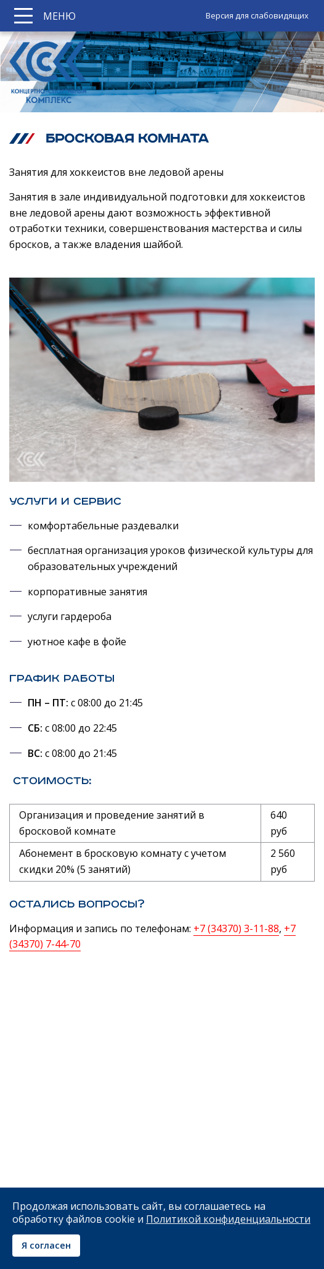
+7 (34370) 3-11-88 (236, 928)
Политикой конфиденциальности (228, 1219)
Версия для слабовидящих (257, 15)
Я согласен (46, 1245)
